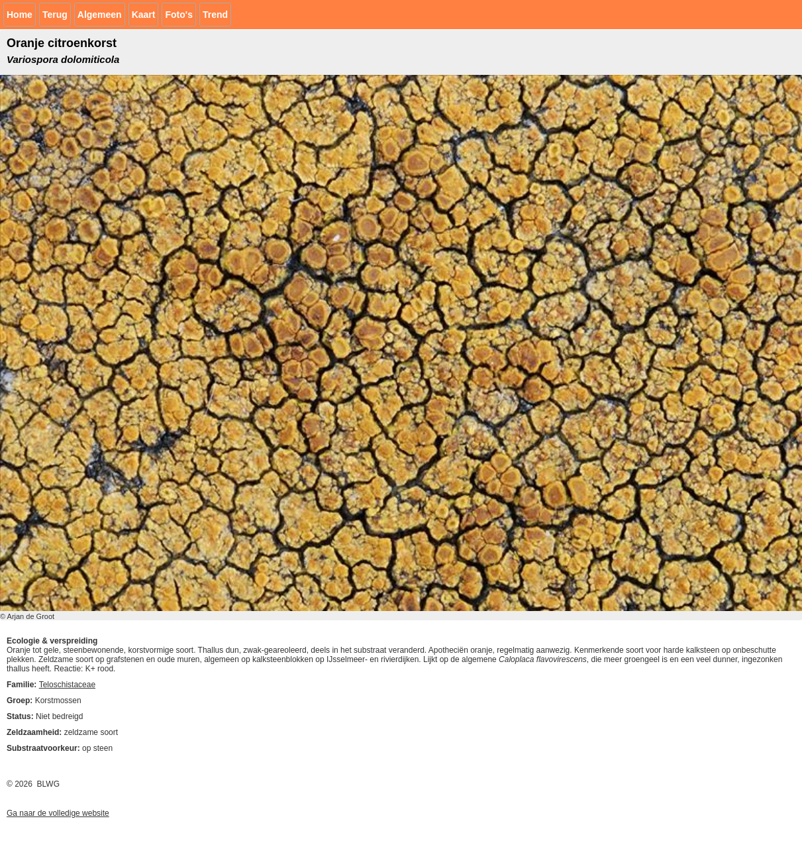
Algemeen (99, 14)
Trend (215, 14)
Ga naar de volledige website (58, 813)
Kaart (144, 14)
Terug (55, 14)
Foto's (178, 14)
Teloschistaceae (67, 684)
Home (19, 14)
